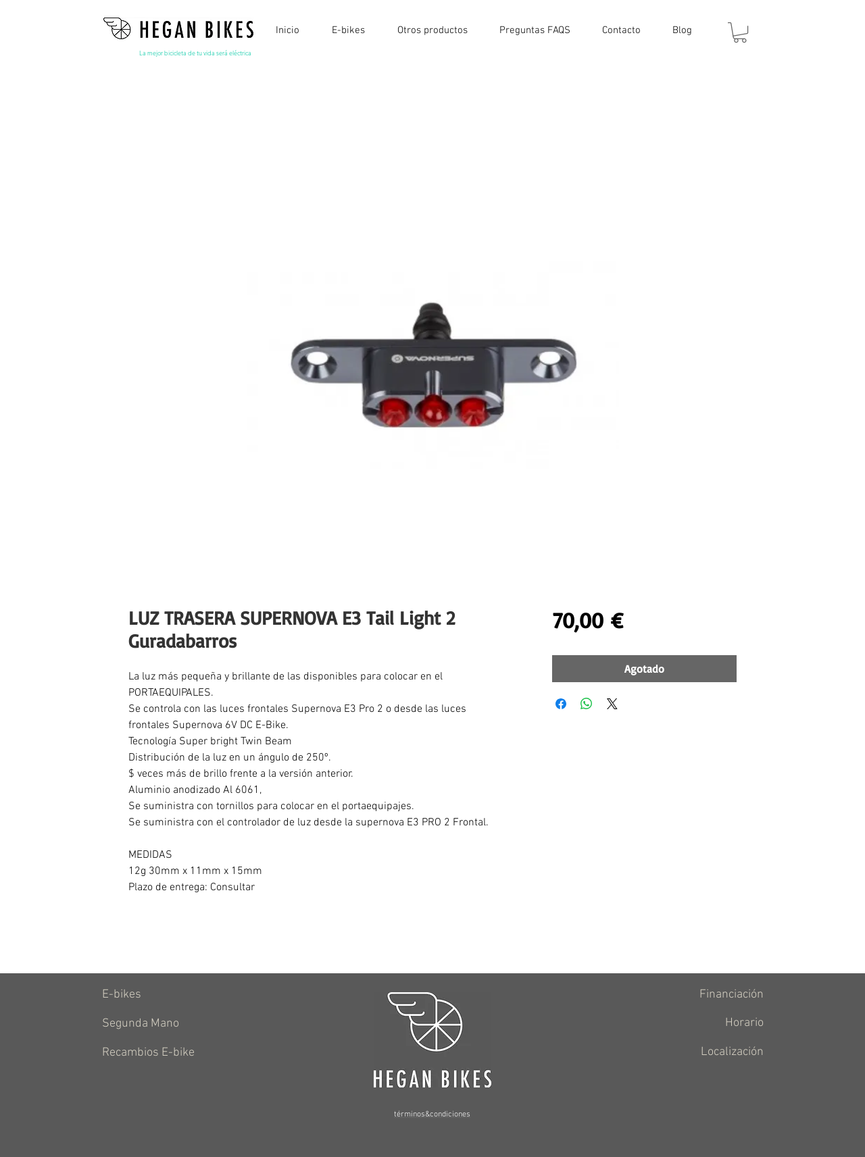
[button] (740, 32)
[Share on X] (612, 704)
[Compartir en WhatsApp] (586, 704)
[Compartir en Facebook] (561, 704)
